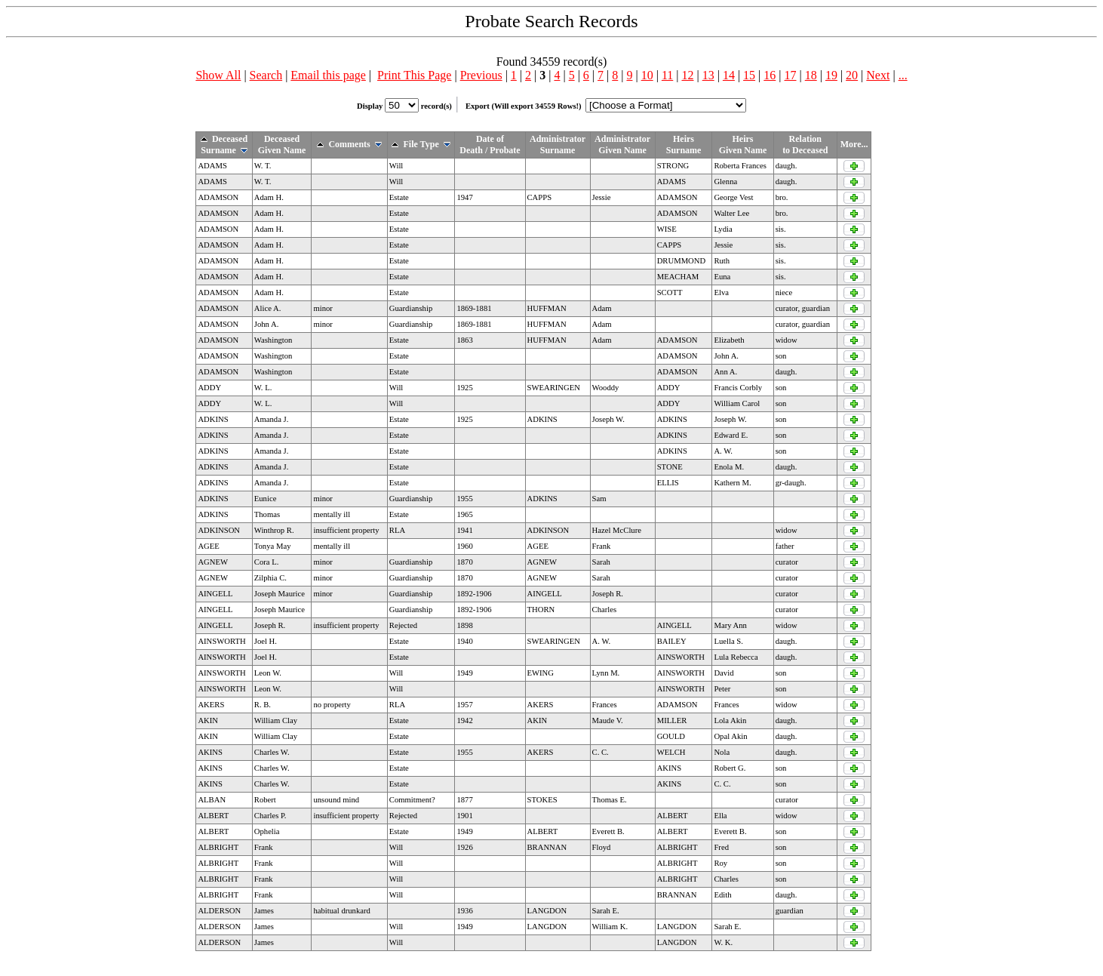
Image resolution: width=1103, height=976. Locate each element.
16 (769, 75)
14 (729, 75)
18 (811, 75)
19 (831, 75)
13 (708, 75)
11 (667, 75)
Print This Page (414, 75)
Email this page (328, 75)
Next (877, 75)
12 (687, 75)
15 (749, 75)
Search (266, 75)
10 (647, 75)
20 (852, 75)
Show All (218, 75)
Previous (481, 75)
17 (791, 75)
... (903, 75)
